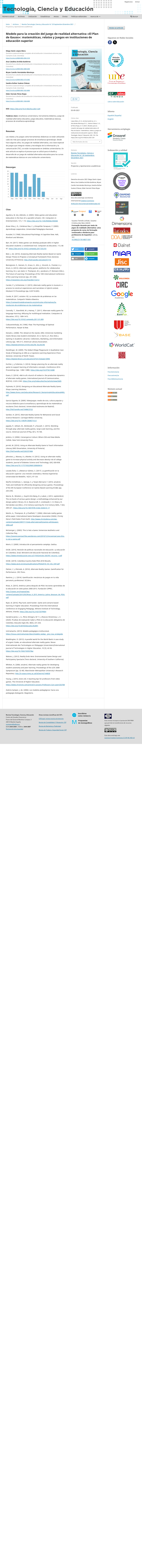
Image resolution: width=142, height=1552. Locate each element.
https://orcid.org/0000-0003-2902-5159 (18, 58)
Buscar (134, 16)
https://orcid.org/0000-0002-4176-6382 (18, 80)
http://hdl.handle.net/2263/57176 (37, 260)
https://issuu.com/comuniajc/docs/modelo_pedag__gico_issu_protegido (34, 634)
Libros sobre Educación (116, 102)
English (111, 119)
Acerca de (95, 16)
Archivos (21, 16)
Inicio (8, 24)
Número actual (8, 16)
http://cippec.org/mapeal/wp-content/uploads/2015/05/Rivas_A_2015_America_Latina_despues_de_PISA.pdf (35, 594)
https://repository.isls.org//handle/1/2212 (22, 280)
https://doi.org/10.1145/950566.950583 (42, 221)
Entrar (137, 2)
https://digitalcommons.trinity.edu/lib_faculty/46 (25, 345)
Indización (33, 16)
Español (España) (114, 115)
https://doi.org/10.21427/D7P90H (33, 611)
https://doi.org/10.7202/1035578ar (19, 651)
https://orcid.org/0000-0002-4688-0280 (18, 69)
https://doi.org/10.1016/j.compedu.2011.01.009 (25, 319)
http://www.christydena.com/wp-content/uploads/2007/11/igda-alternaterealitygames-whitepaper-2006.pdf (32, 522)
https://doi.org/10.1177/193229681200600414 (24, 465)
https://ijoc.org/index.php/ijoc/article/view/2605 (42, 381)
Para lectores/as (113, 372)
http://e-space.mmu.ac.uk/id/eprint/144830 (32, 673)
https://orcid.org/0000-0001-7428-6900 (18, 101)
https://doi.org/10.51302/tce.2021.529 (25, 109)
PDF (76, 99)
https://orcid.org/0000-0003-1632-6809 (18, 90)
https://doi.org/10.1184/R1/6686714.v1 (21, 420)
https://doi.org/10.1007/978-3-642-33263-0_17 (31, 508)
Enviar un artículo (116, 28)
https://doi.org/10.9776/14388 (43, 370)
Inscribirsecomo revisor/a (84, 714)
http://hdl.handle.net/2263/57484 (19, 451)
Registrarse (129, 2)
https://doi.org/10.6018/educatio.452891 (22, 626)
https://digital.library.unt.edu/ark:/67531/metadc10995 (28, 359)
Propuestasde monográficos (85, 721)
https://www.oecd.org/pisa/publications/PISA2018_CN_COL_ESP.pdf (33, 564)
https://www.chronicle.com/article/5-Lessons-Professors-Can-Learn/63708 (35, 685)
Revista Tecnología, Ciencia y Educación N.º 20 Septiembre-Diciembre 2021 (47, 24)
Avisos (56, 16)
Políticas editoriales (79, 16)
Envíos (65, 16)
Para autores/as (113, 375)
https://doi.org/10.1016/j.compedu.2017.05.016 (27, 248)
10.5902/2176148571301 (81, 239)
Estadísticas (45, 16)
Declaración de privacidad (14, 729)
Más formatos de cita (80, 142)
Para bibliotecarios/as (115, 379)
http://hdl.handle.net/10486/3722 (19, 409)
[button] (77, 249)
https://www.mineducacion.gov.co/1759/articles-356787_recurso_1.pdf (34, 555)
